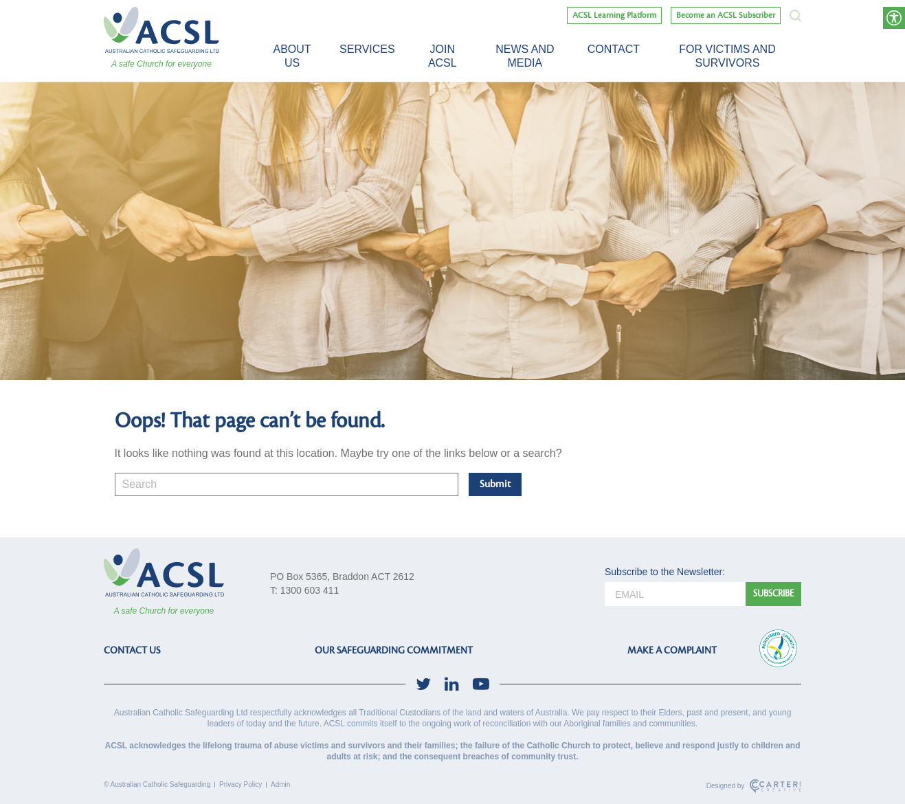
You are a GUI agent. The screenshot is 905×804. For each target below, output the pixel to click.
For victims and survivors (727, 56)
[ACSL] (161, 30)
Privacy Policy (240, 784)
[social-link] (423, 684)
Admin (280, 784)
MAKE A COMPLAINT (672, 650)
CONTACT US (132, 650)
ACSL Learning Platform (614, 15)
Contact (614, 49)
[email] (675, 594)
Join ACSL (442, 56)
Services (367, 49)
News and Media (524, 56)
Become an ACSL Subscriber (725, 15)
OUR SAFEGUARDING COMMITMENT (394, 650)
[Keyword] (286, 484)
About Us (292, 56)
